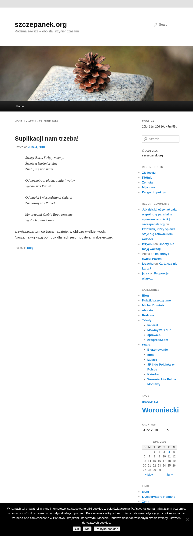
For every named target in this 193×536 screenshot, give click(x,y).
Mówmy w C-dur (159, 330)
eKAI (145, 492)
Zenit (145, 501)
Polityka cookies (107, 529)
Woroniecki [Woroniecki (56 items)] (160, 410)
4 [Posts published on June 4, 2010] (169, 451)
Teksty (146, 320)
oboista (147, 310)
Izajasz (152, 359)
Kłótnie (147, 177)
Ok (77, 529)
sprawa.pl (154, 335)
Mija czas (148, 187)
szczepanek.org (41, 24)
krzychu (147, 244)
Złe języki (149, 172)
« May (149, 474)
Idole (150, 354)
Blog (30, 247)
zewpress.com (157, 340)
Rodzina (148, 315)
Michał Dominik (153, 305)
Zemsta (147, 182)
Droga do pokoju (154, 192)
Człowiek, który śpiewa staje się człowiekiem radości (158, 234)
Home (20, 106)
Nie (87, 529)
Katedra (153, 374)
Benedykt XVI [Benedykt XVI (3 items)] (150, 402)
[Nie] (187, 519)
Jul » (169, 474)
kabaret (152, 325)
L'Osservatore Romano (158, 496)
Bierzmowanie (157, 349)
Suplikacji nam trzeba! (47, 138)
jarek (145, 273)
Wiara (146, 344)
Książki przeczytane (156, 300)
